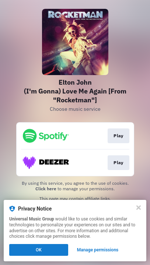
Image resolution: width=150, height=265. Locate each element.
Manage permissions (98, 249)
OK (39, 249)
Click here (45, 188)
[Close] (138, 207)
